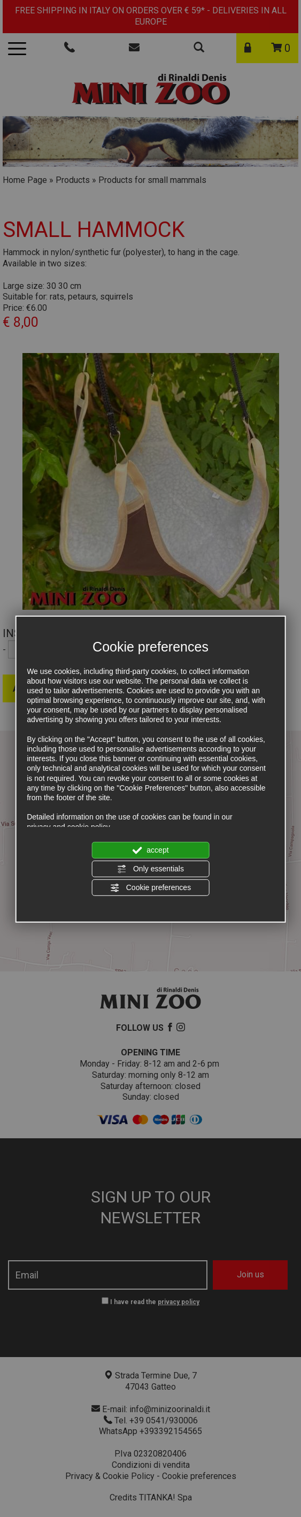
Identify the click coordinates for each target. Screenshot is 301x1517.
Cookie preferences (150, 888)
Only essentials (150, 869)
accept (150, 850)
